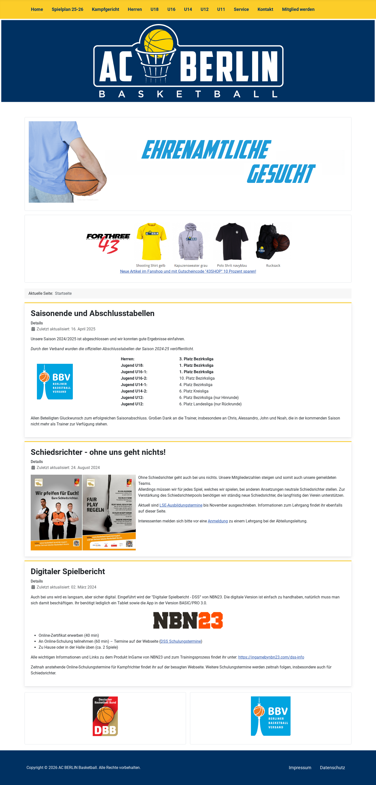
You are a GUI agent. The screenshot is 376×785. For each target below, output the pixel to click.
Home (37, 9)
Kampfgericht (105, 9)
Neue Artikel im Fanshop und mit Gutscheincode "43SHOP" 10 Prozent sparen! (188, 271)
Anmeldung (218, 521)
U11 (221, 9)
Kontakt (265, 9)
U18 (155, 9)
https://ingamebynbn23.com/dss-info (271, 657)
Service (241, 9)
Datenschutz (332, 767)
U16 (171, 9)
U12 (205, 9)
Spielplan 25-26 (67, 9)
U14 (188, 9)
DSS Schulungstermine (181, 641)
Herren (135, 9)
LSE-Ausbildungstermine (181, 505)
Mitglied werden (298, 9)
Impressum (300, 767)
